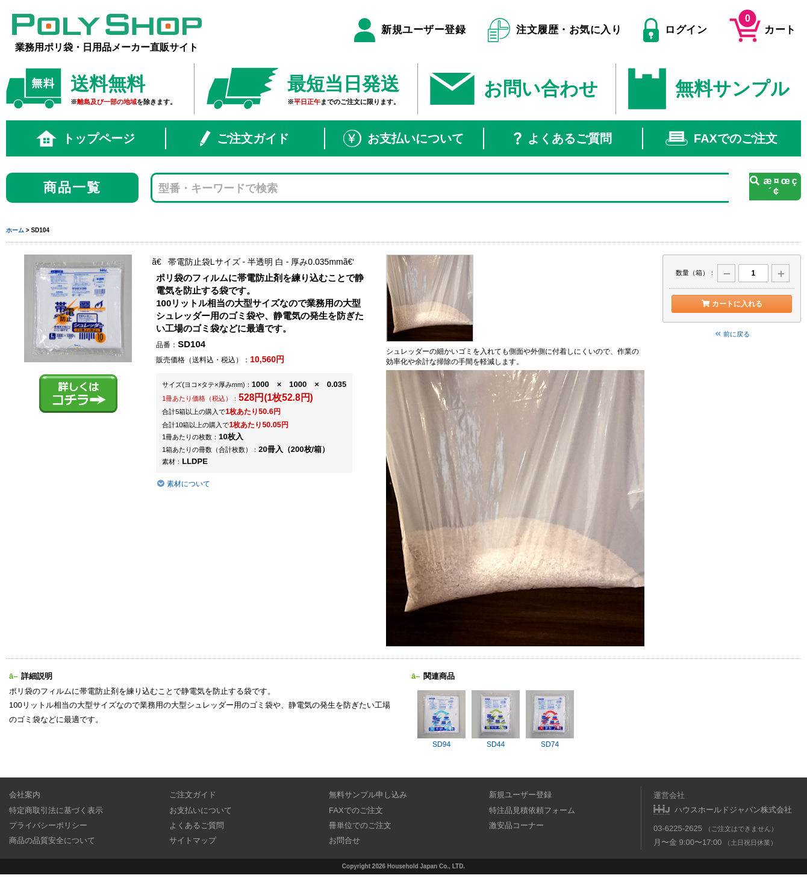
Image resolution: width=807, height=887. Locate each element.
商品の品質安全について (52, 840)
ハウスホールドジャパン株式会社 (733, 809)
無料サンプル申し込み (368, 794)
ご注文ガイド (244, 138)
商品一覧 (72, 187)
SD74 (550, 719)
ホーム (15, 230)
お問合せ (344, 840)
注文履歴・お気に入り (555, 30)
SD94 (441, 719)
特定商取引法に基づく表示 (56, 810)
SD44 (496, 719)
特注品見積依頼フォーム (532, 810)
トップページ (85, 138)
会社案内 (24, 794)
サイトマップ (192, 840)
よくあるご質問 (563, 138)
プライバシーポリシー (48, 825)
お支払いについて (403, 138)
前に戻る (732, 334)
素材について (183, 484)
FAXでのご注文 (721, 138)
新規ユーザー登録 (410, 30)
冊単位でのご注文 (360, 825)
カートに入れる (731, 304)
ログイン (675, 30)
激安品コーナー (516, 825)
